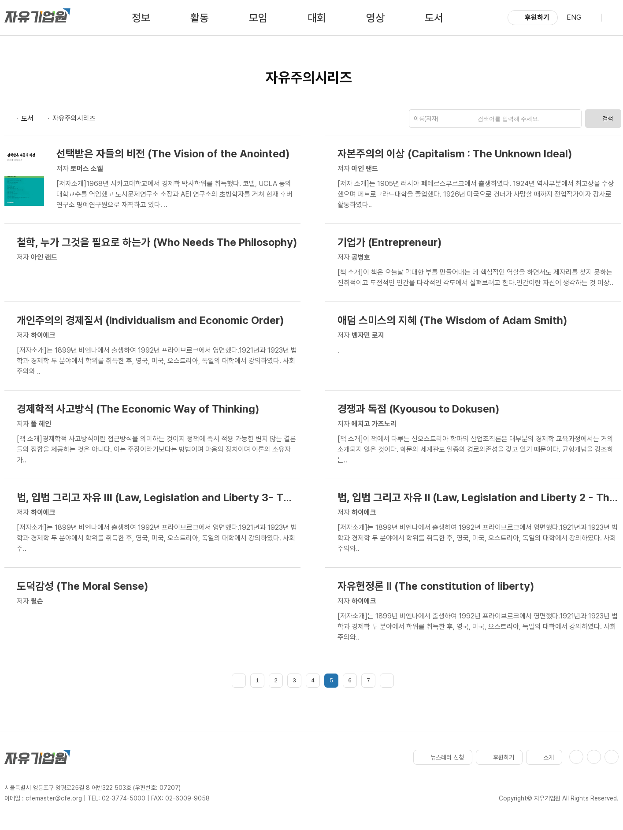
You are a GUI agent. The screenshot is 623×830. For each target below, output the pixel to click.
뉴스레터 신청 (443, 757)
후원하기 (532, 17)
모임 (258, 17)
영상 (375, 17)
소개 (544, 757)
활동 (199, 17)
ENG (574, 17)
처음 (239, 681)
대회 (317, 17)
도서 (434, 17)
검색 (603, 118)
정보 (141, 17)
